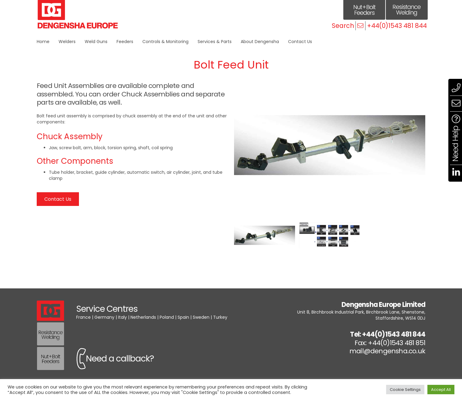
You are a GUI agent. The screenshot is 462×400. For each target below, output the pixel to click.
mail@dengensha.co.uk (387, 351)
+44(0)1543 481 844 (397, 25)
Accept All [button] (441, 389)
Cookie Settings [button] (405, 389)
